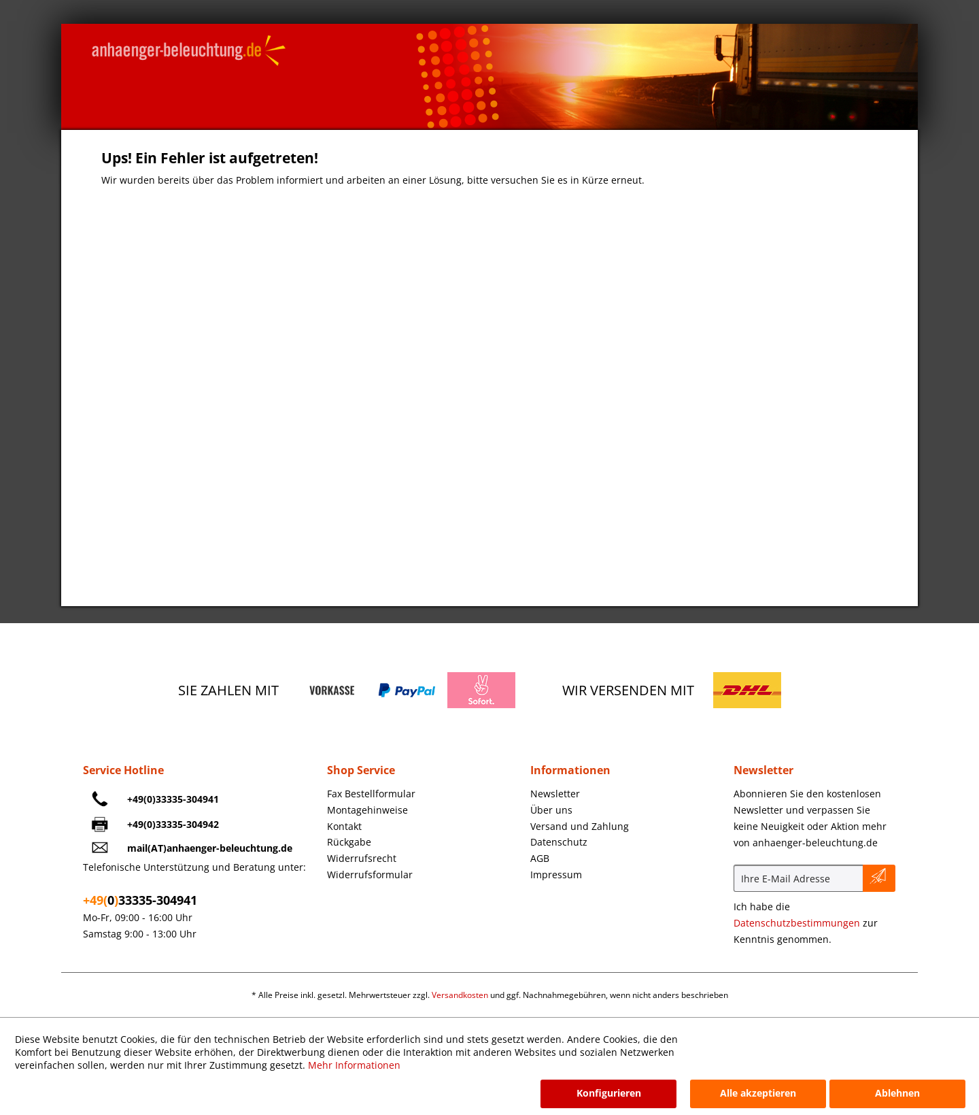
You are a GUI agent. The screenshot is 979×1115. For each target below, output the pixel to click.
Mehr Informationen (354, 1065)
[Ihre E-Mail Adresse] (798, 878)
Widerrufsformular (370, 874)
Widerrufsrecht (361, 858)
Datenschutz (558, 841)
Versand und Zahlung (579, 826)
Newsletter (555, 793)
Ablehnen (897, 1092)
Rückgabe (349, 841)
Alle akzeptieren (758, 1092)
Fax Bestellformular (371, 793)
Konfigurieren (609, 1092)
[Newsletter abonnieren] (879, 878)
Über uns (551, 809)
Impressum (556, 874)
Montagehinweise (367, 809)
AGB (539, 858)
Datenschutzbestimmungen (797, 922)
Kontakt (344, 826)
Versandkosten (460, 995)
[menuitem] (425, 794)
